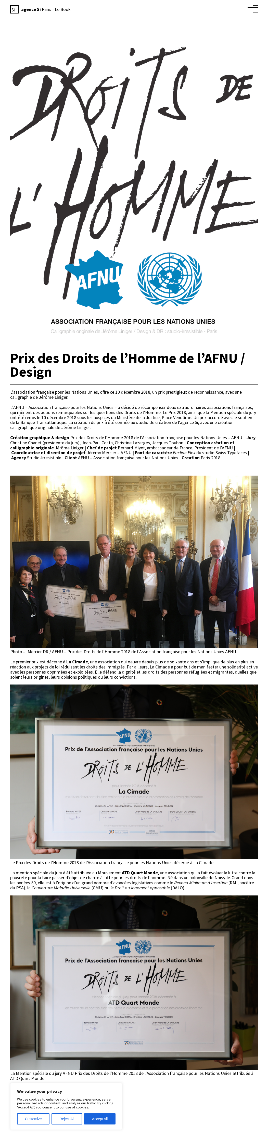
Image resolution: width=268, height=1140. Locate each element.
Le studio (201, 8)
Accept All (100, 1119)
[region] (66, 1106)
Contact (235, 8)
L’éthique (164, 8)
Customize (33, 1119)
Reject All (66, 1119)
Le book (218, 8)
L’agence (182, 8)
